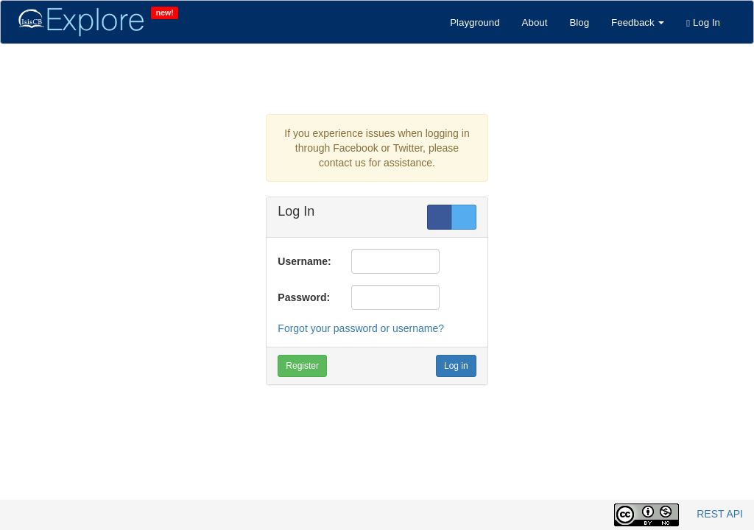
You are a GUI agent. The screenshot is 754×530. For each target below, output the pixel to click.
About (535, 22)
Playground (474, 22)
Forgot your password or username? (361, 328)
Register (302, 366)
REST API (720, 514)
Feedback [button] (637, 22)
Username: (304, 261)
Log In (703, 22)
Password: (304, 297)
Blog (579, 22)
